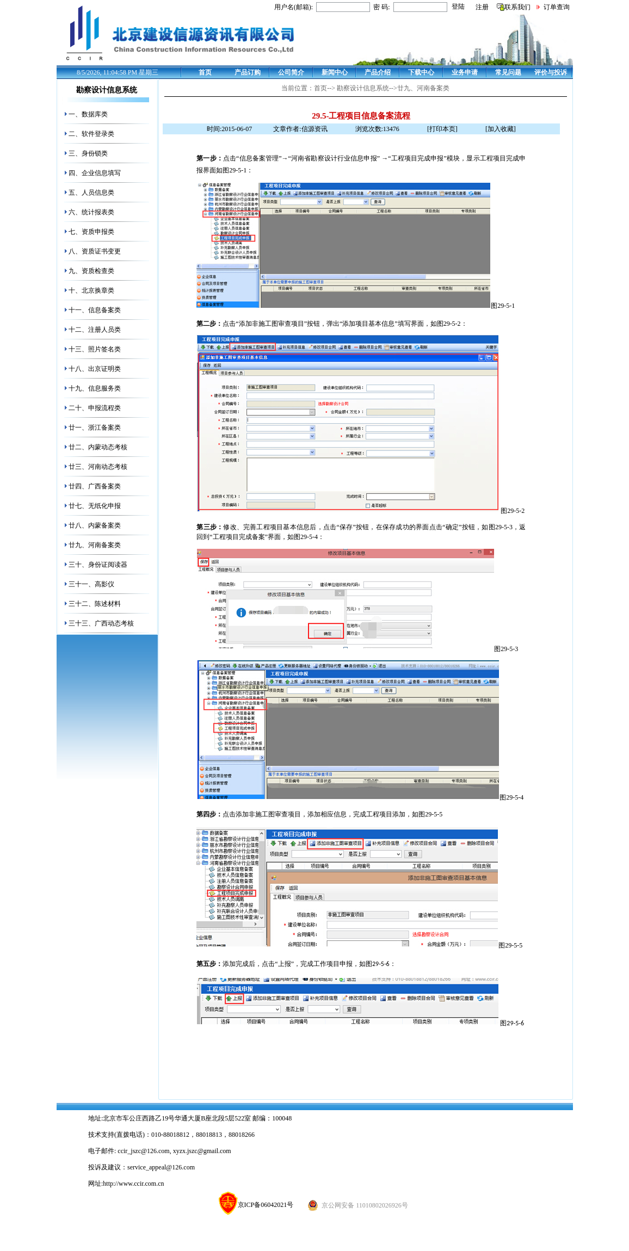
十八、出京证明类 (95, 369)
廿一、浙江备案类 (95, 427)
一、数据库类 (88, 114)
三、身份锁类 (88, 153)
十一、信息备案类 (95, 310)
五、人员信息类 (91, 192)
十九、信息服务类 (95, 388)
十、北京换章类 (91, 290)
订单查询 (557, 7)
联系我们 (517, 7)
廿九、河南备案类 (95, 545)
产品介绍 (378, 72)
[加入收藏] (500, 129)
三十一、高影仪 (91, 584)
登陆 (458, 6)
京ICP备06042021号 (256, 1205)
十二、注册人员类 (95, 329)
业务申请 (465, 72)
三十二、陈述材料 (95, 604)
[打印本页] (442, 129)
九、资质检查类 (91, 271)
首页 (205, 72)
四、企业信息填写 (95, 173)
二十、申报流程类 (95, 408)
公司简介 (291, 72)
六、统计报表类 (91, 212)
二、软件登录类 (91, 134)
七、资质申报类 (91, 232)
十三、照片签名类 (95, 349)
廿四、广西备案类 (95, 486)
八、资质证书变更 (95, 251)
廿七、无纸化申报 (95, 506)
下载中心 (421, 72)
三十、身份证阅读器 (98, 564)
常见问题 (508, 72)
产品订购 (248, 72)
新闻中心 (335, 72)
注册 (482, 7)
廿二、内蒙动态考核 (98, 447)
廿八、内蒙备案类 (95, 525)
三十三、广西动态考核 (101, 623)
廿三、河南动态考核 (98, 466)
